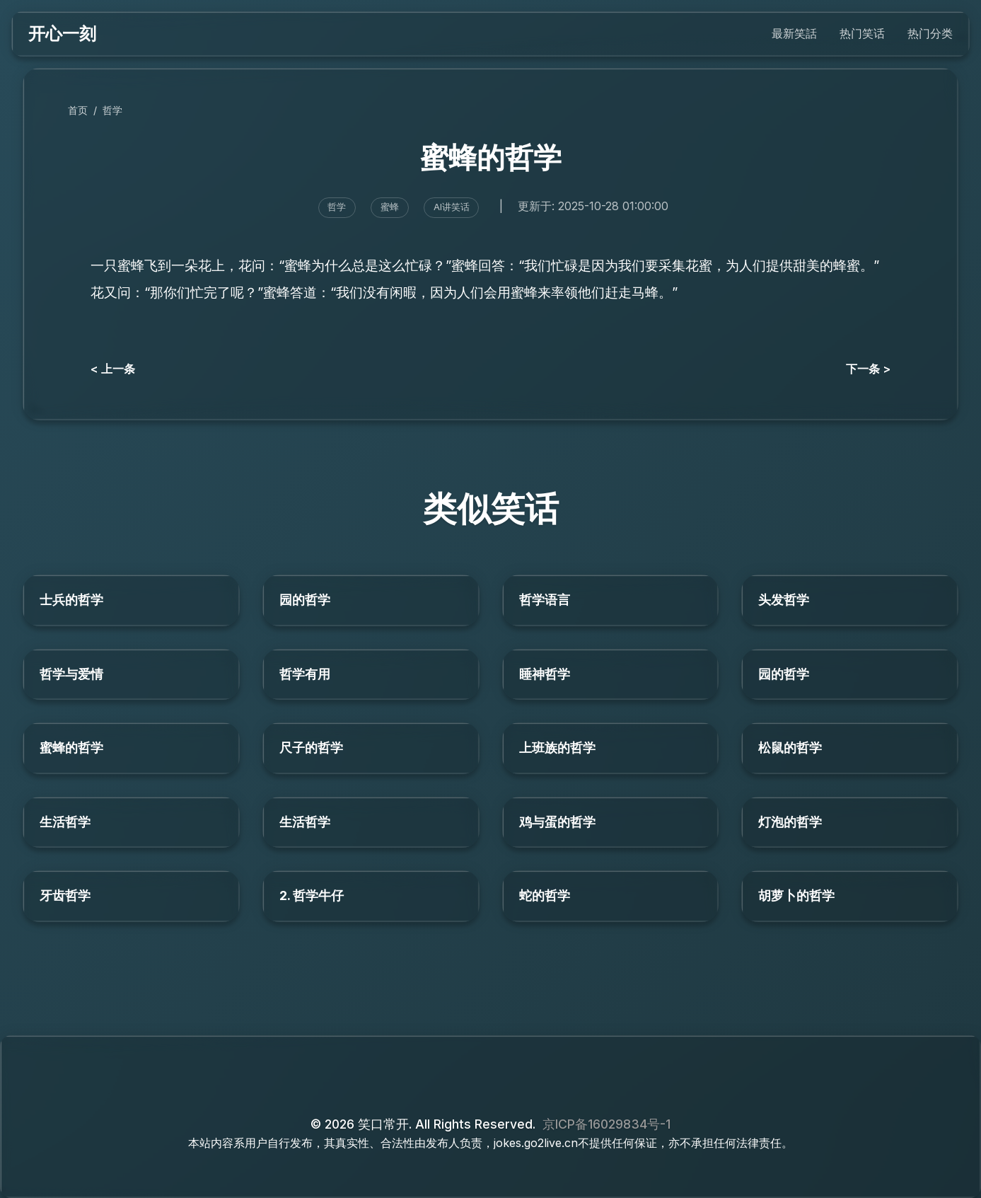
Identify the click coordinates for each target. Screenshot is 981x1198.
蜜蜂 (390, 207)
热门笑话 (862, 33)
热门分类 (930, 33)
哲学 (112, 110)
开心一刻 (62, 33)
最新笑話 (794, 33)
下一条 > (868, 369)
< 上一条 (113, 369)
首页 (78, 110)
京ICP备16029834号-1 (606, 1124)
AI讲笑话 (452, 207)
